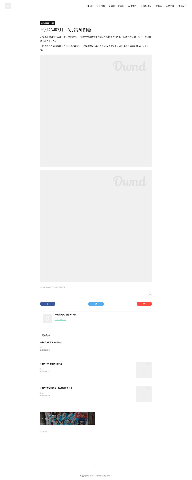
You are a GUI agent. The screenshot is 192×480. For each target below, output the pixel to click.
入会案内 (132, 6)
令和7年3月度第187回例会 (51, 364)
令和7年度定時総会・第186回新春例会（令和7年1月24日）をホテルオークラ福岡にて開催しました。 (76, 393)
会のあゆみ (146, 6)
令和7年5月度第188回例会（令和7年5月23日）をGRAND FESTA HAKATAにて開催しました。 (73, 347)
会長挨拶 (101, 6)
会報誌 (158, 6)
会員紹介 (182, 6)
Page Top (96, 465)
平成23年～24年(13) (52, 287)
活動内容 (170, 6)
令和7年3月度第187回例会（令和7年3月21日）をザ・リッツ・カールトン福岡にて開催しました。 (75, 369)
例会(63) (42, 287)
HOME (90, 6)
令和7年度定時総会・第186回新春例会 (56, 388)
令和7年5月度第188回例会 (51, 342)
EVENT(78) (62, 287)
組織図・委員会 (116, 6)
